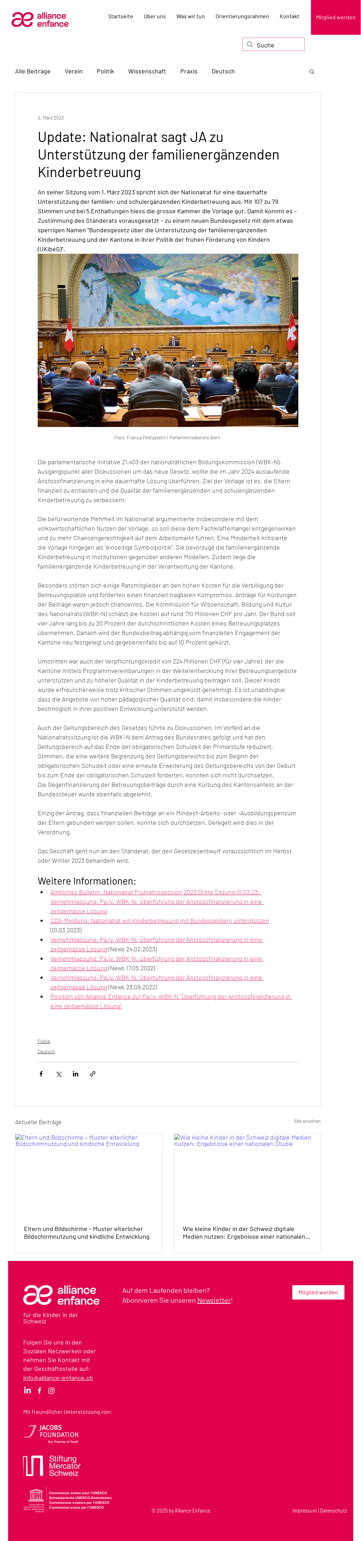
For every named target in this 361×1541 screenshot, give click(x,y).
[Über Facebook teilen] (41, 1073)
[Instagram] (51, 1390)
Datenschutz (333, 1511)
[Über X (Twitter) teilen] (58, 1073)
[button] (312, 71)
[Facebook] (39, 1390)
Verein (74, 71)
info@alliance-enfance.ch (58, 1377)
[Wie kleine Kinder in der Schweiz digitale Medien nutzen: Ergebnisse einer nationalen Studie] (247, 1175)
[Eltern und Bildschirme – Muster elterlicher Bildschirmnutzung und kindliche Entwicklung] (88, 1175)
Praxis (189, 71)
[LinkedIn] (27, 1390)
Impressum (304, 1511)
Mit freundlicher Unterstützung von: (67, 1411)
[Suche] (273, 45)
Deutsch (223, 71)
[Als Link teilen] (92, 1073)
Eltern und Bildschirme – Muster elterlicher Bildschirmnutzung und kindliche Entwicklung (87, 1232)
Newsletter (214, 1300)
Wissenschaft (147, 71)
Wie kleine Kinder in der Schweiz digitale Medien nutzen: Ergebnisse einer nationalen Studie (244, 1232)
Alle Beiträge (33, 71)
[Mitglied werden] (336, 17)
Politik (105, 71)
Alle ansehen (307, 1121)
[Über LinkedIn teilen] (75, 1073)
